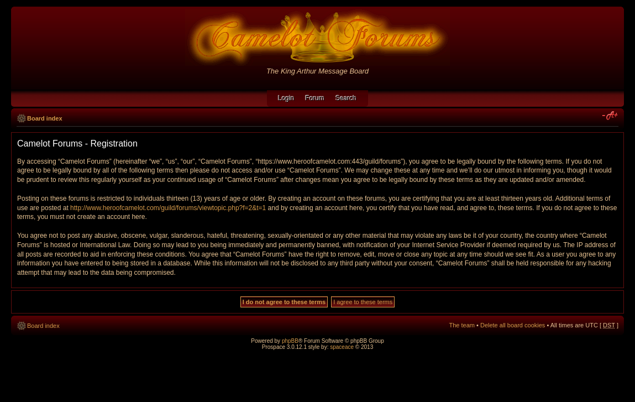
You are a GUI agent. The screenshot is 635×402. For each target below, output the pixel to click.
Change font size (610, 116)
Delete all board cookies (512, 325)
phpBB (290, 341)
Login (286, 98)
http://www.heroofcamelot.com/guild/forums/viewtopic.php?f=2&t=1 (168, 208)
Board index (44, 118)
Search (346, 98)
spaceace (342, 347)
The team (462, 325)
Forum (315, 98)
